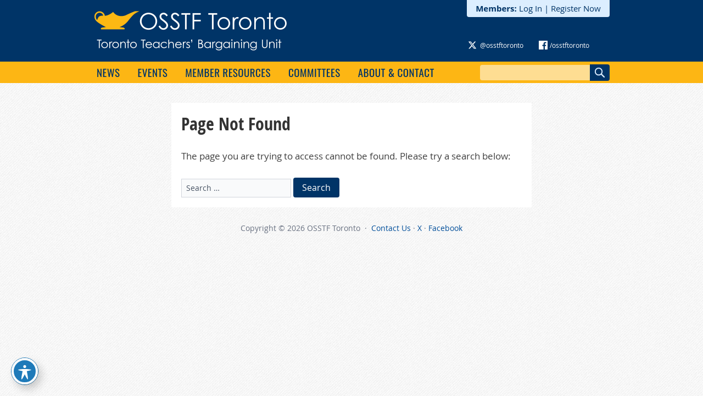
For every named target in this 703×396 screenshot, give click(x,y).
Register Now (576, 8)
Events (152, 72)
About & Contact (396, 72)
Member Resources (228, 72)
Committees (314, 72)
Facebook (445, 228)
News (108, 72)
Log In (530, 8)
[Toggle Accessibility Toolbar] (25, 371)
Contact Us (391, 228)
